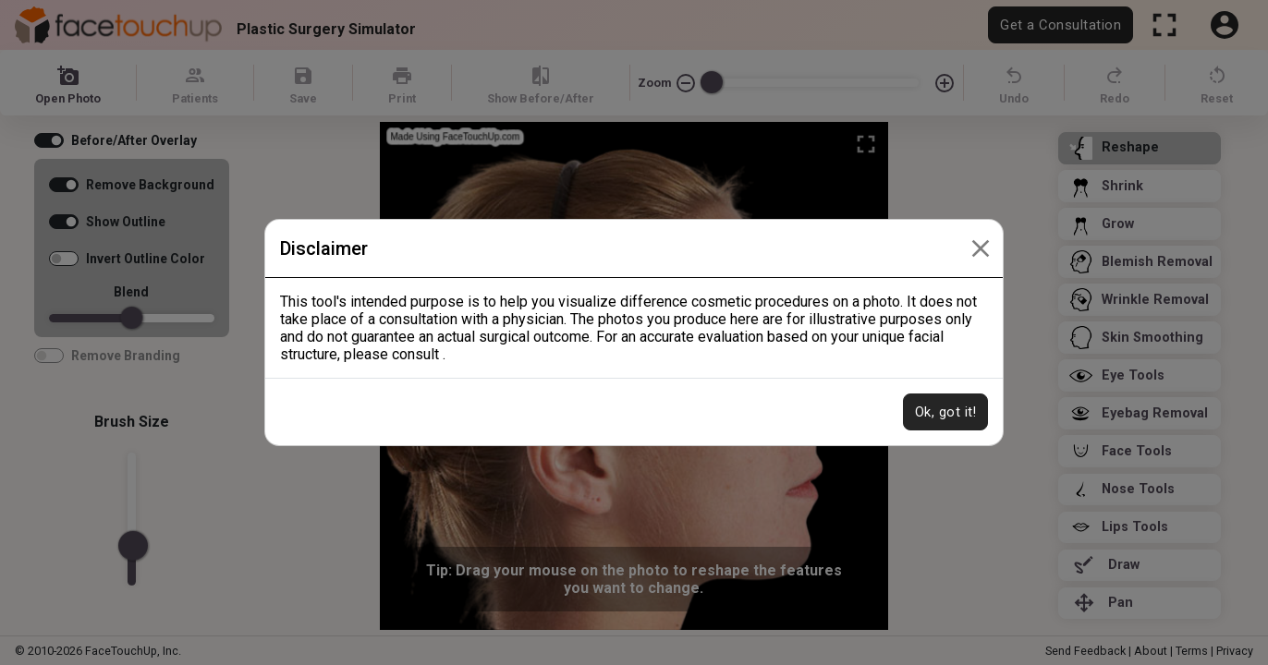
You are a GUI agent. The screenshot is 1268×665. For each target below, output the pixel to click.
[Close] (980, 248)
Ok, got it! (945, 412)
